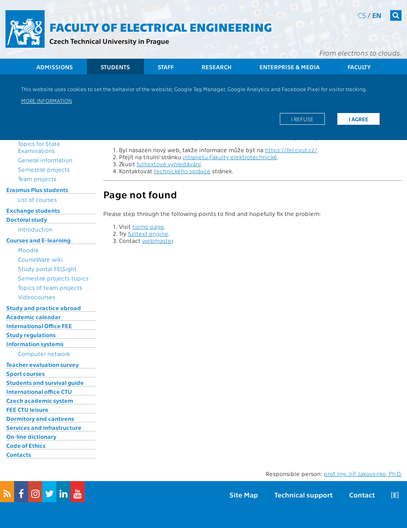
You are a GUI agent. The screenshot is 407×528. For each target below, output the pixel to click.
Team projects (37, 178)
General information (45, 159)
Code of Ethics (25, 445)
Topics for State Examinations (39, 147)
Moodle (28, 249)
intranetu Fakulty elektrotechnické (230, 156)
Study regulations (31, 334)
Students (115, 66)
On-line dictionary (31, 436)
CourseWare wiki (40, 259)
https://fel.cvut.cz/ (291, 149)
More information (46, 100)
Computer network (44, 353)
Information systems (34, 343)
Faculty (359, 66)
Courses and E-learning (38, 240)
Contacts (18, 454)
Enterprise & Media (289, 66)
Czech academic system (39, 400)
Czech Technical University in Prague (109, 41)
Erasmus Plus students (37, 189)
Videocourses (36, 296)
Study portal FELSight (47, 268)
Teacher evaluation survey (42, 364)
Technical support (303, 494)
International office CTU (39, 391)
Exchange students (33, 210)
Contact (362, 494)
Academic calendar (33, 316)
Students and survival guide (45, 382)
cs (362, 15)
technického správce (182, 170)
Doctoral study (26, 219)
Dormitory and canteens (40, 418)
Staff (166, 66)
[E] (395, 494)
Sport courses (25, 373)
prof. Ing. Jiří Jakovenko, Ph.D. (363, 473)
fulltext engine (148, 233)
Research (217, 66)
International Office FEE (39, 325)
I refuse (302, 119)
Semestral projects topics (53, 278)
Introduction (35, 229)
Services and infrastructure (43, 427)
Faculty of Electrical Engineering (160, 27)
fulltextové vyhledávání (169, 163)
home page (148, 226)
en (377, 15)
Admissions (54, 66)
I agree (358, 119)
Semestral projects (44, 169)
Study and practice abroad (43, 307)
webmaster (157, 240)
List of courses (37, 199)
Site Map (243, 494)
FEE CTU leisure (27, 409)
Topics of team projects (50, 287)
